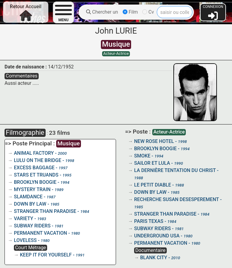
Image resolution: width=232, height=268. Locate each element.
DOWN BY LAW (30, 204)
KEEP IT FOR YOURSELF (46, 255)
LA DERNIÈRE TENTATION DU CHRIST (175, 170)
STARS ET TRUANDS (36, 175)
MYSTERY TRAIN (32, 189)
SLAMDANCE (28, 197)
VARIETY (23, 218)
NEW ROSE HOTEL (154, 141)
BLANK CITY (153, 257)
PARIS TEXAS (148, 221)
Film (130, 12)
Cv (148, 12)
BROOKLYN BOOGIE (35, 182)
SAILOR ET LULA (152, 163)
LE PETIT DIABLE (152, 185)
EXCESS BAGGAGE (34, 167)
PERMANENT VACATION (40, 233)
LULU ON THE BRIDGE (37, 160)
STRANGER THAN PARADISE (45, 211)
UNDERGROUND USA (156, 236)
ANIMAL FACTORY (34, 153)
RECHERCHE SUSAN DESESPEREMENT (176, 199)
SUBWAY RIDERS (32, 226)
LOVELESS (25, 240)
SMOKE (142, 156)
